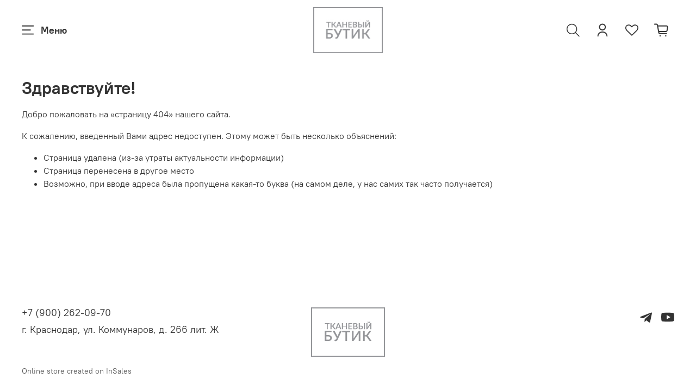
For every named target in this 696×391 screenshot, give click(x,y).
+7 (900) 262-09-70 (66, 312)
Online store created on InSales (77, 371)
